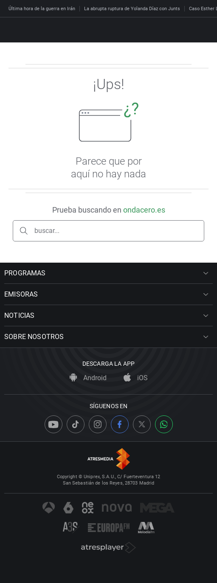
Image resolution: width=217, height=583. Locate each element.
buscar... (46, 231)
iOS (136, 378)
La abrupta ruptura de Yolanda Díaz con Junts (132, 8)
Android (88, 378)
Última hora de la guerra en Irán (41, 8)
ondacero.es (144, 209)
